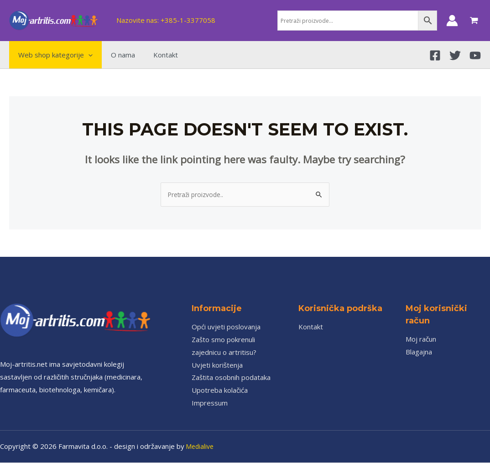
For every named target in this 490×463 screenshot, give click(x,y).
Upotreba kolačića (220, 390)
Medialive (201, 446)
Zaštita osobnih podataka (231, 377)
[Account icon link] (452, 20)
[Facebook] (435, 55)
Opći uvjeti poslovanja (226, 327)
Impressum (210, 403)
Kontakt (310, 327)
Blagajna (419, 352)
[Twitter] (455, 55)
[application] (86, 54)
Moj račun (421, 339)
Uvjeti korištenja (217, 365)
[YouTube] (475, 55)
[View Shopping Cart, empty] (474, 21)
